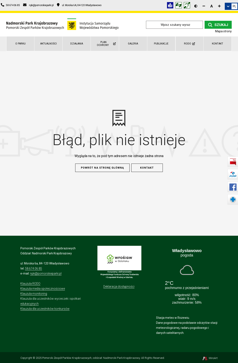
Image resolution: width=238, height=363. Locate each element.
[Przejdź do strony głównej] (62, 24)
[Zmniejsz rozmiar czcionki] (203, 6)
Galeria (133, 43)
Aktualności (48, 43)
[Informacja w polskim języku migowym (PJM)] (188, 6)
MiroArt (210, 358)
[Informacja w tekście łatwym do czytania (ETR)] (171, 6)
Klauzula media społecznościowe (42, 288)
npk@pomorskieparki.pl (46, 273)
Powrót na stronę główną (102, 167)
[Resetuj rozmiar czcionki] (211, 6)
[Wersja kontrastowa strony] (195, 6)
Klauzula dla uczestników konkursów (45, 308)
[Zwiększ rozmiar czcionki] (219, 6)
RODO (189, 43)
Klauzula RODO (30, 283)
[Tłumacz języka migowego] (179, 6)
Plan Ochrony (106, 43)
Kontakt (217, 43)
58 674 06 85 (33, 268)
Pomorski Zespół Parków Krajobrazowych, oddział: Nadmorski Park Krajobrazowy (91, 357)
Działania (76, 43)
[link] (231, 6)
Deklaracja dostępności (118, 286)
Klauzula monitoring (33, 293)
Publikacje (161, 43)
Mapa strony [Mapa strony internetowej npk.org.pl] (223, 31)
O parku (20, 43)
